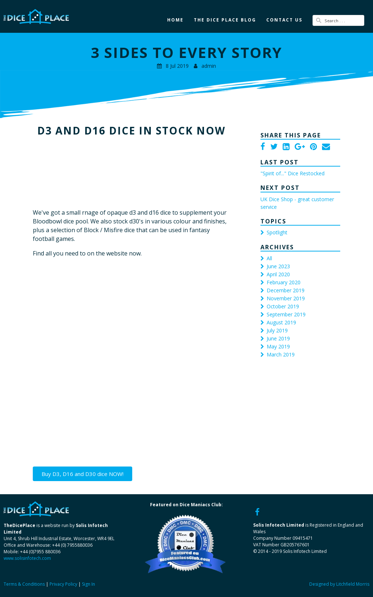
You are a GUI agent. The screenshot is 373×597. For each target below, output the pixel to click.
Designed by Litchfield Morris (339, 584)
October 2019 (283, 306)
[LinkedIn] (286, 147)
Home (175, 20)
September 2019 (286, 314)
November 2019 (286, 298)
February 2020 (284, 282)
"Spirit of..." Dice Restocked (292, 173)
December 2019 (286, 290)
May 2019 (278, 346)
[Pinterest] (313, 147)
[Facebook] (262, 147)
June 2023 (278, 266)
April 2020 (278, 274)
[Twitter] (274, 147)
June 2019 (278, 338)
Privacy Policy (63, 584)
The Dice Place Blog (225, 20)
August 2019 (281, 322)
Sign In (88, 584)
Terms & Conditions (24, 584)
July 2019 (277, 330)
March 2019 (281, 354)
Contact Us (284, 20)
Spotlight (277, 232)
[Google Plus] (300, 147)
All (269, 258)
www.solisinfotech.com (27, 558)
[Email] (326, 147)
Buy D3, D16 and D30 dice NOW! (82, 474)
